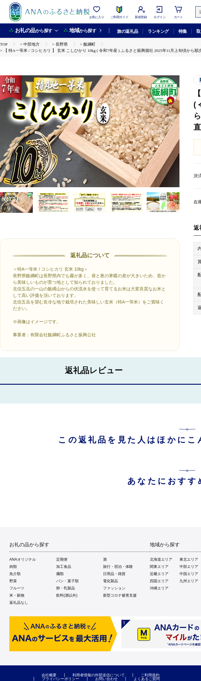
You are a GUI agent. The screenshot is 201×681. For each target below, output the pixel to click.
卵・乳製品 (65, 588)
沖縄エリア (159, 588)
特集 (183, 31)
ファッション (114, 588)
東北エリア (188, 559)
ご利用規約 (150, 675)
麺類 (60, 574)
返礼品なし (18, 602)
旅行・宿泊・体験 (118, 566)
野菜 (13, 581)
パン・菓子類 (67, 581)
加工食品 (63, 566)
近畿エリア (159, 574)
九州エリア (188, 581)
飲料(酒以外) (66, 595)
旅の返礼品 (127, 31)
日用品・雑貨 (114, 574)
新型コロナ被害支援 (120, 595)
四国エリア (159, 581)
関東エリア (159, 566)
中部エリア (188, 566)
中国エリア (188, 574)
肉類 (13, 566)
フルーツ (16, 588)
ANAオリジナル (22, 559)
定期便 (61, 559)
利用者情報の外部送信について (98, 675)
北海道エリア (161, 559)
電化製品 (110, 581)
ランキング (158, 31)
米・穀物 (16, 595)
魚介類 (15, 574)
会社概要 (49, 675)
